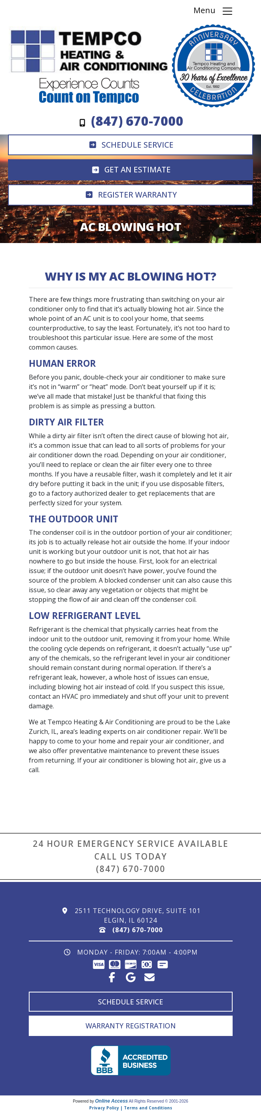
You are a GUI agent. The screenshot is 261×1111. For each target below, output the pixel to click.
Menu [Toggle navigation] (213, 11)
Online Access (111, 1101)
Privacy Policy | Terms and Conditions (130, 1108)
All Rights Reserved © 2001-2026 (158, 1101)
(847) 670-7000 (130, 868)
